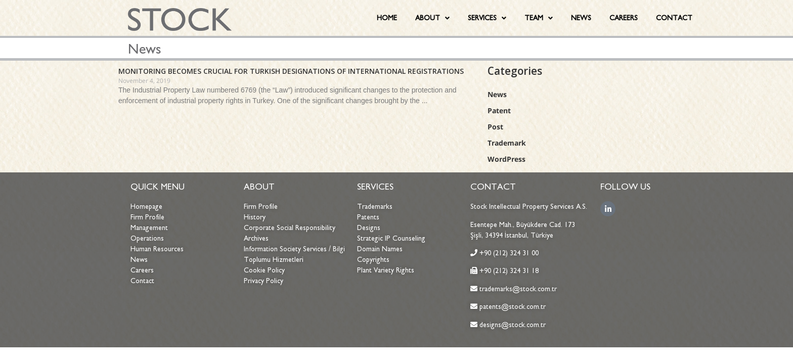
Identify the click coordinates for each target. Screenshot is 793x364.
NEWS (581, 18)
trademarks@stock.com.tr (517, 289)
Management (149, 227)
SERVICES (487, 18)
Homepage (146, 206)
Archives (256, 238)
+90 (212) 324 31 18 (509, 270)
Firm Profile (147, 217)
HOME (387, 18)
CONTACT (674, 18)
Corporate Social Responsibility (289, 227)
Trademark (507, 143)
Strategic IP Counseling (391, 238)
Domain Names (380, 249)
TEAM (538, 18)
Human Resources (157, 249)
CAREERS (623, 18)
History (255, 217)
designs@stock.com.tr (512, 325)
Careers (142, 270)
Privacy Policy (263, 281)
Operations (147, 238)
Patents (368, 217)
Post (495, 126)
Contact (142, 281)
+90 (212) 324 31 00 (509, 253)
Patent (499, 110)
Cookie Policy (264, 270)
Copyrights (373, 259)
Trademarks (374, 206)
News (497, 94)
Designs (368, 227)
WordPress (506, 159)
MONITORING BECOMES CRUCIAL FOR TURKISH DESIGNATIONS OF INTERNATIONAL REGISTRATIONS (291, 71)
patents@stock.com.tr (511, 306)
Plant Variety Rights (385, 270)
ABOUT (432, 18)
